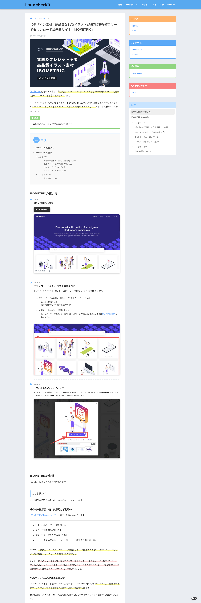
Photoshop (137, 50)
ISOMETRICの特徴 (44, 152)
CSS (134, 30)
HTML (135, 26)
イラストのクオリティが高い (55, 170)
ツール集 (171, 4)
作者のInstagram (109, 313)
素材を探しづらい (51, 178)
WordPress (137, 73)
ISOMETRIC (35, 91)
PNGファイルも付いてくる (55, 167)
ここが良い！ (43, 157)
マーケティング (132, 4)
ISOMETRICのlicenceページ (43, 515)
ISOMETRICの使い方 (45, 148)
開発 (120, 4)
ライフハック (158, 4)
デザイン (145, 4)
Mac (134, 93)
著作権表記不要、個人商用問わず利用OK (60, 161)
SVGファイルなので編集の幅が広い (58, 164)
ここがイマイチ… (45, 174)
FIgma (135, 54)
